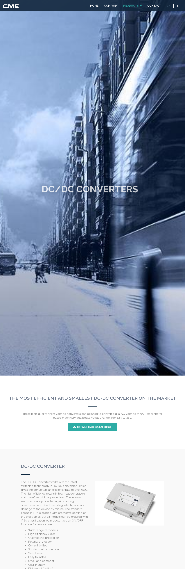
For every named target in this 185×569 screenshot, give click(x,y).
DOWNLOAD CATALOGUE (94, 427)
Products (132, 5)
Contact (154, 5)
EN (168, 6)
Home (94, 5)
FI (178, 6)
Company (111, 5)
